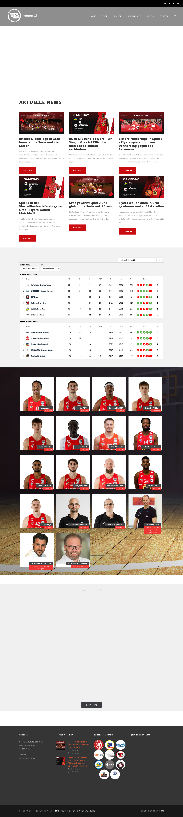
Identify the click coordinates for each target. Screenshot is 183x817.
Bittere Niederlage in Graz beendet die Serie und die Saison (39, 142)
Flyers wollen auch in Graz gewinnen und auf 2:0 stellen (141, 204)
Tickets (164, 16)
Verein (150, 16)
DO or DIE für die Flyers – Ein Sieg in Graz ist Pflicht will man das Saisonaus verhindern (90, 144)
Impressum (60, 811)
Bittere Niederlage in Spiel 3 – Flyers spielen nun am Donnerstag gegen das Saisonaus (140, 144)
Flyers (105, 16)
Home (93, 16)
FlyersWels (74, 753)
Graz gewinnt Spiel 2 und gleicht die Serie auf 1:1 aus (90, 204)
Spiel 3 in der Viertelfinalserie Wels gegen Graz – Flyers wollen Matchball (41, 208)
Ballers (118, 16)
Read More (28, 171)
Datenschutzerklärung (82, 811)
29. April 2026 (75, 769)
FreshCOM (158, 811)
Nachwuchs (134, 16)
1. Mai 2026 (74, 750)
